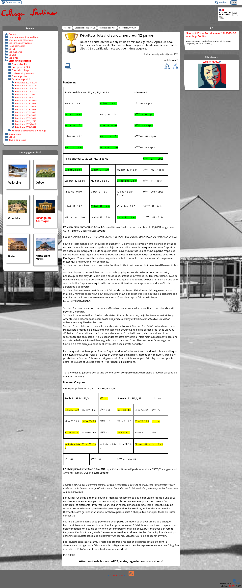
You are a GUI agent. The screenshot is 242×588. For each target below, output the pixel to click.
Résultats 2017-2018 (25, 106)
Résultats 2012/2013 (25, 121)
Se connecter (13, 2)
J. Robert (171, 60)
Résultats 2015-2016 (25, 112)
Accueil (67, 27)
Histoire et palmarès (23, 73)
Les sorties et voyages (20, 43)
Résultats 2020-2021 (25, 97)
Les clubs (13, 57)
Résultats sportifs (107, 27)
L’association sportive (85, 27)
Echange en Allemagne (43, 219)
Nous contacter (16, 46)
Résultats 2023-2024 (26, 88)
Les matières (15, 51)
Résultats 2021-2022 (25, 94)
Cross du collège (20, 70)
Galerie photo (19, 76)
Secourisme (14, 134)
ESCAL (232, 586)
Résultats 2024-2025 (26, 85)
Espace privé (115, 575)
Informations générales (20, 40)
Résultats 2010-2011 (128, 27)
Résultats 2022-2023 (26, 91)
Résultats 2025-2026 (26, 82)
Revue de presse (17, 140)
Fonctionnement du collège (23, 37)
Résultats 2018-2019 (25, 103)
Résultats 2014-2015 (25, 115)
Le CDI (12, 54)
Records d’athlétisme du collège (29, 130)
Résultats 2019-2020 (25, 100)
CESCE (11, 137)
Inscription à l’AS (21, 67)
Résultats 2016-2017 (25, 109)
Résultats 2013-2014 (25, 118)
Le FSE (11, 49)
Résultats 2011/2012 (25, 124)
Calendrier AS (19, 64)
